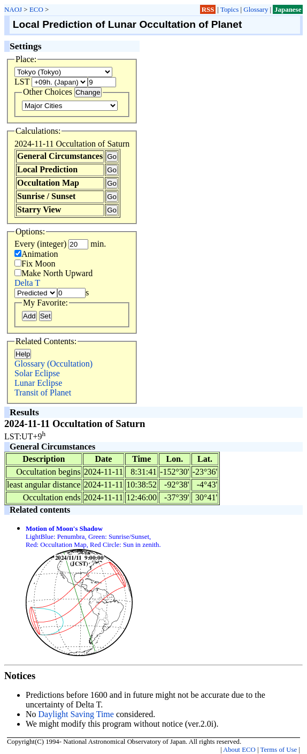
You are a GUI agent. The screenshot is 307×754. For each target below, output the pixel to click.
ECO (36, 9)
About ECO (239, 749)
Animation (36, 253)
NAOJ (13, 9)
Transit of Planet (42, 392)
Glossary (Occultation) (53, 363)
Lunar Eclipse (38, 382)
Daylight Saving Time (76, 714)
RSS (208, 9)
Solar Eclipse (37, 373)
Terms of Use (278, 749)
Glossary (255, 9)
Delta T (27, 282)
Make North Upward (53, 273)
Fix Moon (35, 263)
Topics (229, 9)
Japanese (287, 9)
